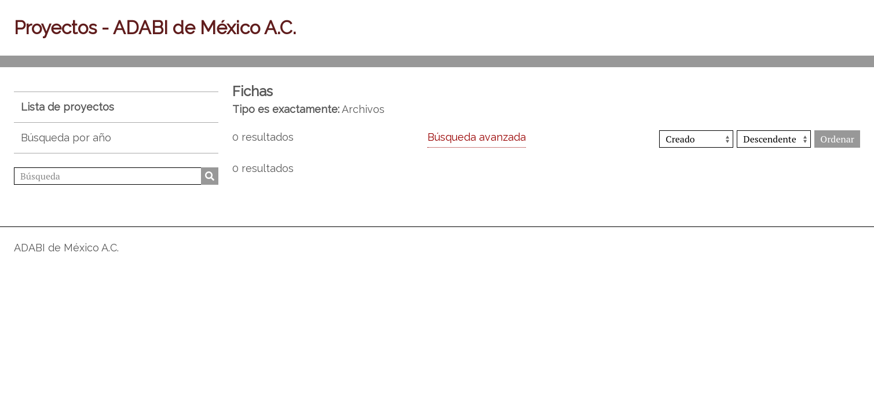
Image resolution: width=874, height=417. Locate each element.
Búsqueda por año (66, 137)
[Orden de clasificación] (774, 139)
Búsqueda (209, 176)
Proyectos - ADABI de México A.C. (155, 27)
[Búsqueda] (116, 176)
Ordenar (837, 139)
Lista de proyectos (67, 107)
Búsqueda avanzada (476, 137)
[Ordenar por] (696, 139)
